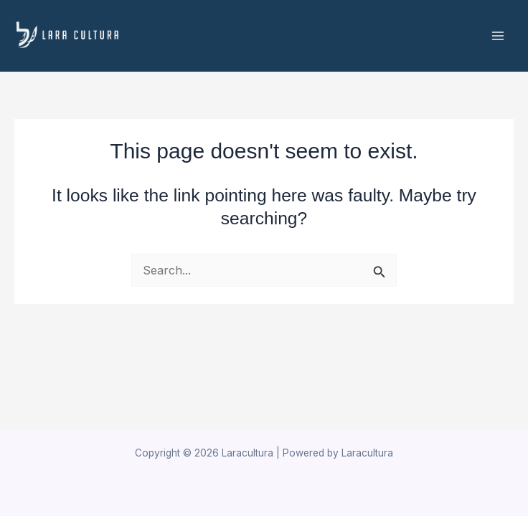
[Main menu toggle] (497, 36)
